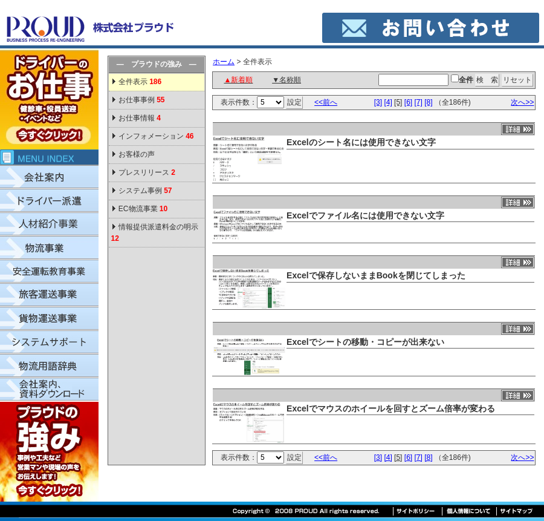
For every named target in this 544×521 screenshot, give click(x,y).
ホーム (224, 61)
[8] (428, 102)
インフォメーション (156, 136)
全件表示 (139, 81)
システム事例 (145, 190)
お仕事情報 (139, 118)
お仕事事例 (141, 100)
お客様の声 (136, 154)
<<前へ (325, 102)
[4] (388, 102)
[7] (418, 102)
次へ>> (522, 102)
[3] (378, 102)
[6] (408, 102)
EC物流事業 (142, 209)
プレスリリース (146, 172)
